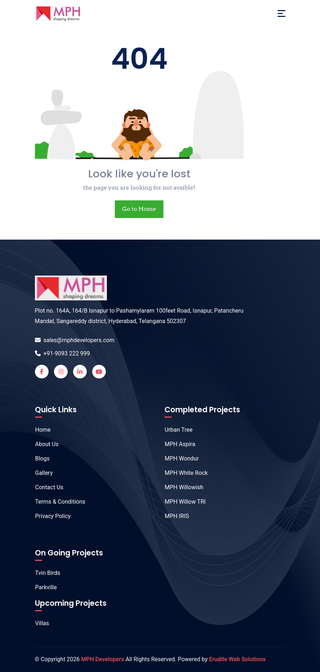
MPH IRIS (173, 516)
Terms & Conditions (57, 501)
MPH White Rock (182, 472)
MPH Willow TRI (181, 501)
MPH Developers (102, 659)
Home (39, 429)
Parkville (42, 587)
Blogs (39, 458)
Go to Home (139, 208)
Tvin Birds (44, 572)
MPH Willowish (180, 487)
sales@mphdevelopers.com (74, 340)
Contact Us (46, 487)
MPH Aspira (176, 444)
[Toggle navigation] (281, 13)
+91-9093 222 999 (62, 353)
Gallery (40, 472)
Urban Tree (175, 429)
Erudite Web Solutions (237, 659)
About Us (43, 444)
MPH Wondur (178, 458)
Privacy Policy (49, 516)
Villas (38, 623)
